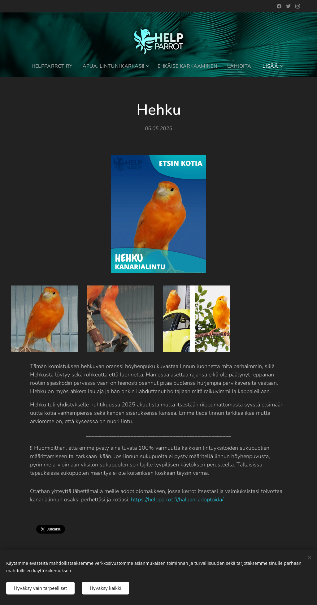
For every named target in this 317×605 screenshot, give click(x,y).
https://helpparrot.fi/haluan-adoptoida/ (177, 499)
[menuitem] (51, 66)
